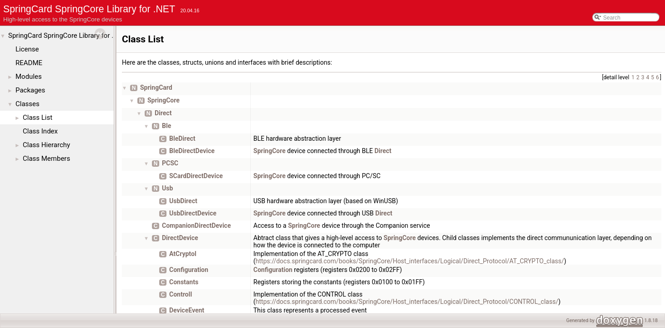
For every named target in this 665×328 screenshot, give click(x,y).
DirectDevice (180, 237)
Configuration (188, 269)
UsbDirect (183, 201)
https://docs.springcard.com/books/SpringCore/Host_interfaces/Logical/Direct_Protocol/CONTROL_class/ (407, 301)
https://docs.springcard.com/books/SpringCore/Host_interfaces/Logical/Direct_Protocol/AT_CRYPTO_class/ (410, 261)
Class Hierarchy (46, 145)
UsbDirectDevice (193, 213)
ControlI (180, 294)
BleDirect (182, 138)
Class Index (40, 131)
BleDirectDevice (192, 150)
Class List (37, 117)
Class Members (46, 158)
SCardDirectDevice (196, 175)
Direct (163, 113)
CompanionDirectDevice (196, 225)
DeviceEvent (186, 310)
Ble (166, 125)
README (28, 63)
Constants (183, 282)
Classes (27, 104)
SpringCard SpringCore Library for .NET (67, 35)
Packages (30, 90)
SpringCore (163, 100)
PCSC (170, 163)
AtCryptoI (182, 253)
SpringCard (156, 87)
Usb (167, 188)
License (27, 49)
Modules (28, 76)
